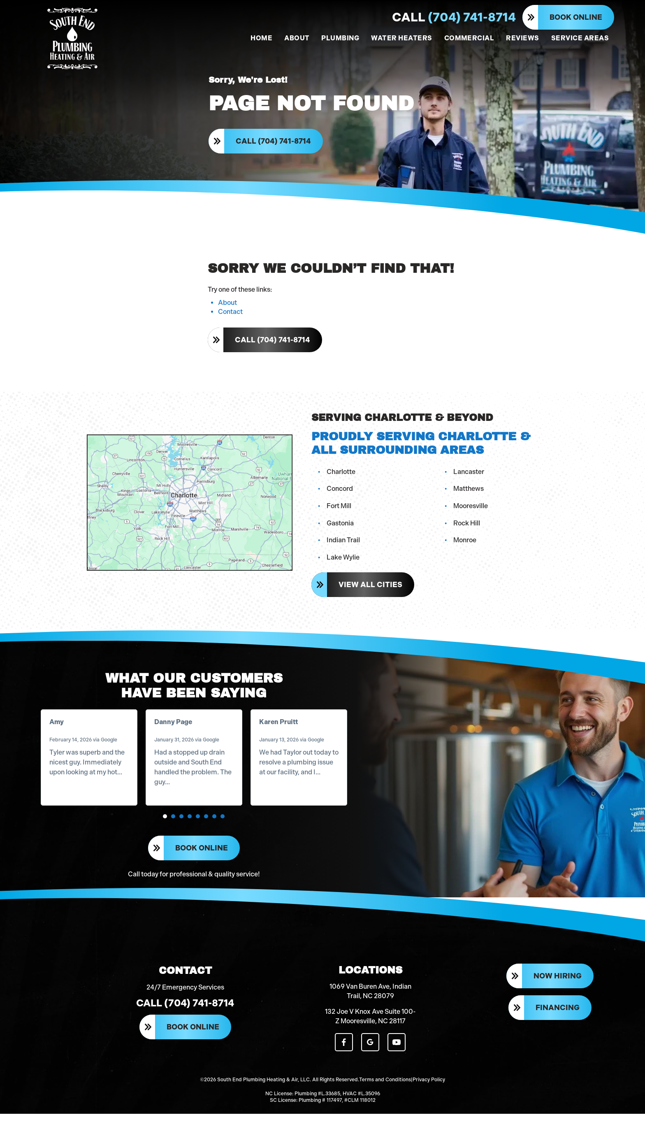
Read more (68, 793)
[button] (166, 827)
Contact (230, 320)
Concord (340, 496)
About (227, 311)
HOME (261, 38)
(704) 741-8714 (454, 17)
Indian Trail (344, 547)
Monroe (465, 547)
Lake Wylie (343, 564)
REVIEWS (522, 38)
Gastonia (341, 530)
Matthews (469, 496)
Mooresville (471, 513)
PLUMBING (340, 38)
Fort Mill (339, 513)
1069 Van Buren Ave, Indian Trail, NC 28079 (370, 1009)
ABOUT (296, 38)
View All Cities (371, 592)
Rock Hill (467, 530)
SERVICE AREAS (580, 38)
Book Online (576, 17)
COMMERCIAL (469, 38)
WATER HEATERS (401, 38)
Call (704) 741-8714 (274, 144)
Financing (558, 1026)
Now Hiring (558, 994)
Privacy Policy (429, 1096)
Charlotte (341, 479)
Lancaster (469, 479)
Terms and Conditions (385, 1096)
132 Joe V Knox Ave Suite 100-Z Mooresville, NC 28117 (370, 1034)
